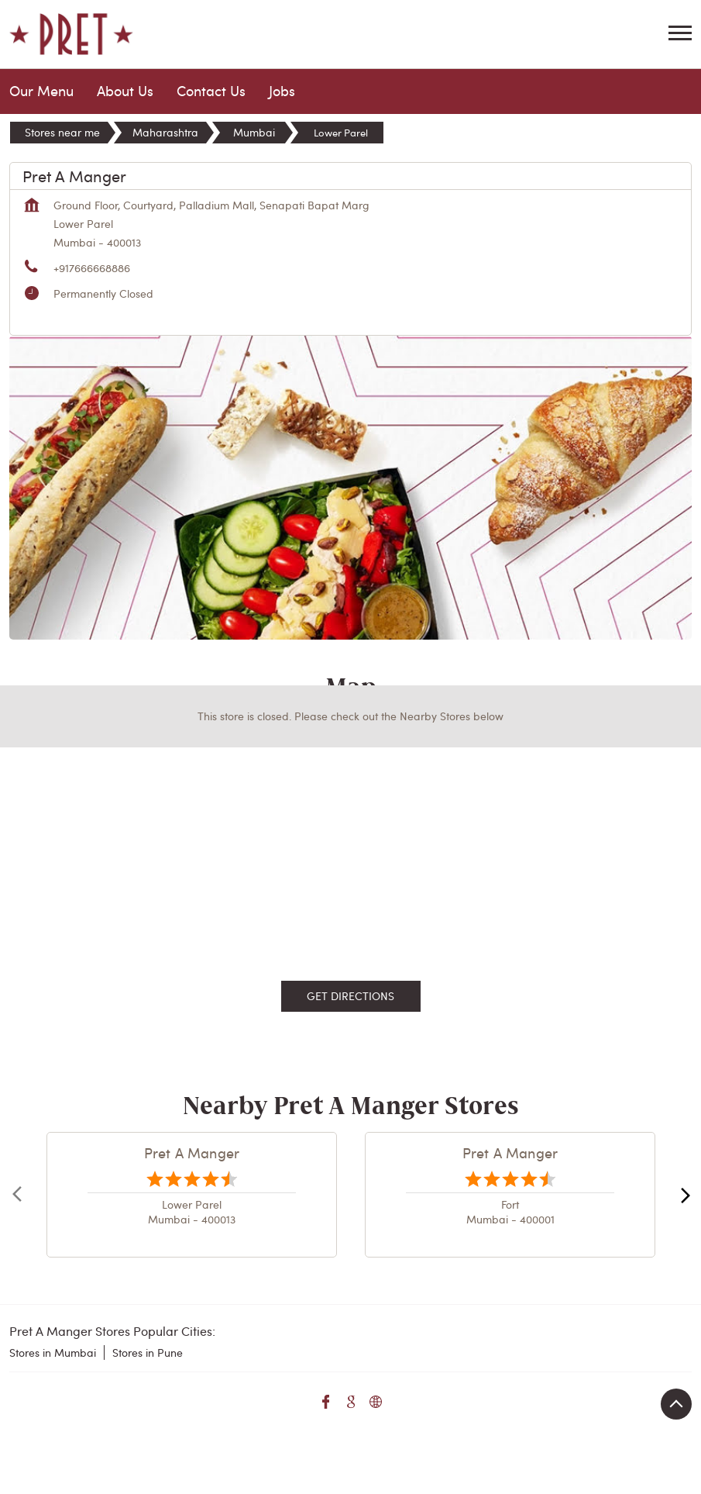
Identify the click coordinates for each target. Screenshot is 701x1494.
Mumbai (254, 132)
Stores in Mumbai (52, 1353)
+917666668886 (91, 268)
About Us (125, 90)
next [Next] (682, 1194)
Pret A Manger (191, 1153)
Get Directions (350, 996)
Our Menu (41, 90)
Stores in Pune (147, 1353)
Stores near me (62, 132)
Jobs (282, 90)
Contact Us (211, 90)
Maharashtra (165, 132)
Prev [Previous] (18, 1194)
